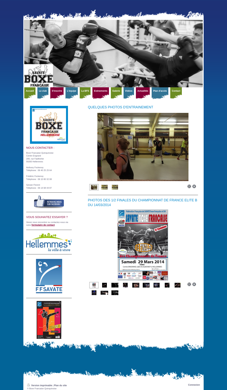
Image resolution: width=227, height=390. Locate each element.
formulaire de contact (43, 225)
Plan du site (60, 385)
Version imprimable (40, 385)
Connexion (194, 385)
